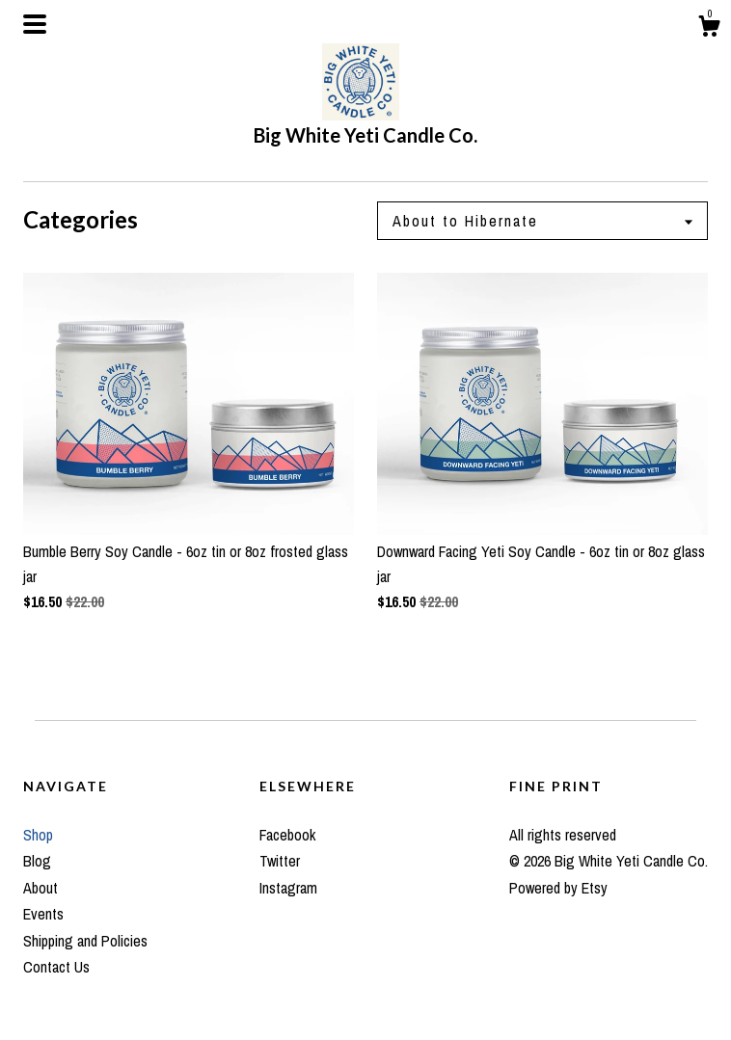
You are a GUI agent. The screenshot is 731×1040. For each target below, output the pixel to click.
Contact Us (56, 966)
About (40, 887)
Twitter (279, 860)
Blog (37, 860)
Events (43, 913)
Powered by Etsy (558, 887)
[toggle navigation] (34, 24)
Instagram (288, 887)
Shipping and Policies (85, 940)
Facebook (287, 834)
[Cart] (708, 28)
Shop (38, 834)
